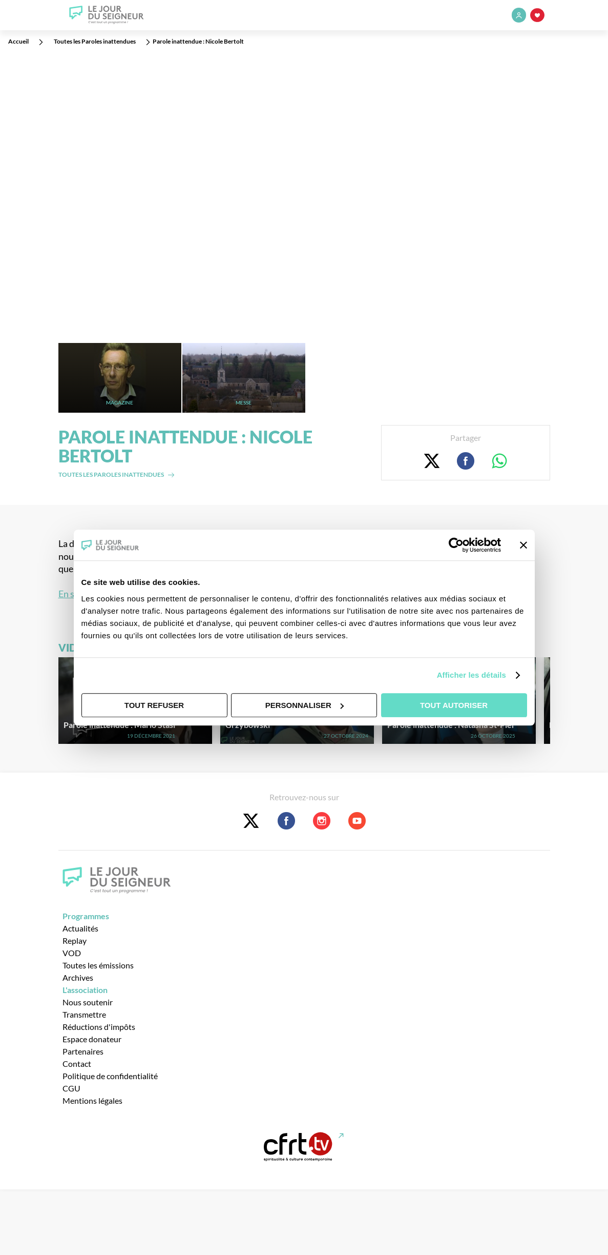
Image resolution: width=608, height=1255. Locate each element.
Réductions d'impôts (98, 1026)
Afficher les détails (471, 675)
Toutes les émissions (98, 965)
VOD (71, 953)
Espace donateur (91, 1039)
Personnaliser (304, 705)
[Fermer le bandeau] (523, 545)
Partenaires (82, 1051)
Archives (77, 977)
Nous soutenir (87, 1002)
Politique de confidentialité (110, 1076)
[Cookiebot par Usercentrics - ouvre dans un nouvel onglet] (456, 545)
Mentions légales (92, 1100)
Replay (74, 940)
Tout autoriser (454, 705)
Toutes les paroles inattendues (111, 474)
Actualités (80, 928)
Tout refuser (154, 705)
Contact (76, 1063)
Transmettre (84, 1014)
